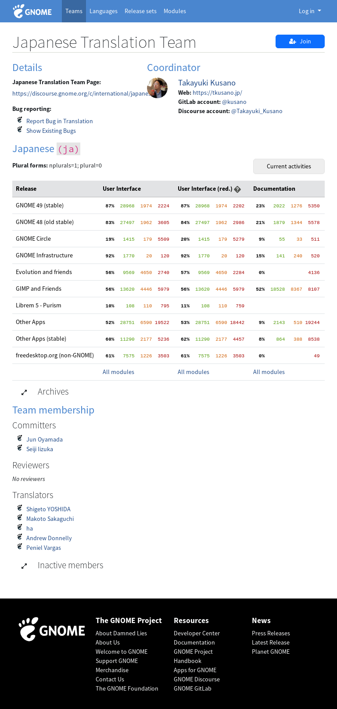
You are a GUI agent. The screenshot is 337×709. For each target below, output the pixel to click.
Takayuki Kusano (207, 83)
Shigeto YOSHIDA (48, 509)
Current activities (289, 166)
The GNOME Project (129, 620)
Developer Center (197, 633)
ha (29, 528)
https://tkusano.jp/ (217, 92)
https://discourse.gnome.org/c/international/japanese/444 (88, 93)
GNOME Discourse (197, 679)
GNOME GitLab (193, 688)
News (261, 620)
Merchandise (112, 670)
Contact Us (110, 679)
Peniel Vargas (43, 548)
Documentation (194, 642)
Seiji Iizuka (39, 449)
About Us (108, 642)
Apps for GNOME (195, 670)
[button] (237, 188)
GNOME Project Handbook (193, 656)
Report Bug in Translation (59, 121)
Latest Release (271, 642)
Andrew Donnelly (49, 538)
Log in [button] (307, 11)
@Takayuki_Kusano (257, 111)
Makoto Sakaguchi (50, 519)
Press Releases (271, 633)
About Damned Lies (121, 633)
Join (300, 41)
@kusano (234, 102)
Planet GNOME (271, 652)
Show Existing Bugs (51, 131)
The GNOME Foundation (127, 688)
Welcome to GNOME (121, 652)
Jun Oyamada (44, 439)
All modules (118, 372)
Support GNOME (117, 661)
